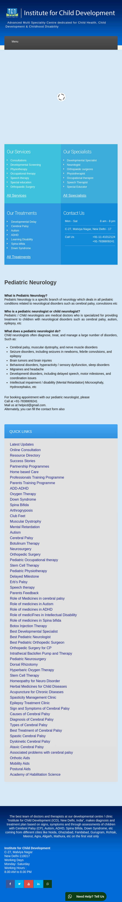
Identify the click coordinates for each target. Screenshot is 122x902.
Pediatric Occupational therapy (34, 560)
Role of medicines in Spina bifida (35, 620)
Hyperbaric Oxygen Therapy (32, 670)
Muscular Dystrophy (25, 521)
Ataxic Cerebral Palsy (27, 747)
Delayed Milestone (24, 576)
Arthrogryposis (21, 510)
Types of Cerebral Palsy (28, 725)
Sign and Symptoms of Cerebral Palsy (39, 708)
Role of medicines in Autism (31, 604)
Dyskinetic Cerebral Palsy (30, 741)
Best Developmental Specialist (34, 631)
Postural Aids (20, 769)
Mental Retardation (25, 527)
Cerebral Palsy (21, 538)
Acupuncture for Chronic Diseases (37, 692)
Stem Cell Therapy (24, 565)
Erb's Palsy (19, 582)
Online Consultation (25, 450)
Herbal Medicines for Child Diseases (38, 686)
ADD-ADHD (19, 488)
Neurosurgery (20, 549)
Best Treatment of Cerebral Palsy (36, 730)
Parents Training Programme (32, 483)
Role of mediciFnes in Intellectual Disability (43, 615)
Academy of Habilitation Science (35, 774)
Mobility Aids (20, 763)
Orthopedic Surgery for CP (31, 648)
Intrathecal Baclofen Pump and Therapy (41, 653)
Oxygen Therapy (23, 494)
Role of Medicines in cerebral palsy (37, 598)
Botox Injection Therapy (28, 626)
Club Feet (17, 516)
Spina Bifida (19, 505)
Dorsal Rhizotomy (24, 664)
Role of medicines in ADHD (31, 609)
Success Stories (22, 461)
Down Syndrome (23, 499)
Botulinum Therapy (24, 543)
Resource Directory (25, 455)
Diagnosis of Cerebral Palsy (31, 719)
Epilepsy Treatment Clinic (30, 703)
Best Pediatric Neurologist (30, 637)
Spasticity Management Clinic (33, 697)
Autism (15, 532)
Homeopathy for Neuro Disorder (35, 681)
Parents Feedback (24, 593)
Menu (15, 41)
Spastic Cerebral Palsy (28, 736)
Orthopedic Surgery (25, 554)
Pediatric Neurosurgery (28, 659)
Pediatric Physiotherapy (28, 571)
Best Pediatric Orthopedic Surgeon (37, 642)
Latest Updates (22, 444)
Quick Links (20, 432)
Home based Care (24, 472)
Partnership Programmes (29, 466)
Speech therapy (22, 587)
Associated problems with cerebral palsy (41, 752)
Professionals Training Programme (37, 477)
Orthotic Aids (20, 758)
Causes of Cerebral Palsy (30, 714)
